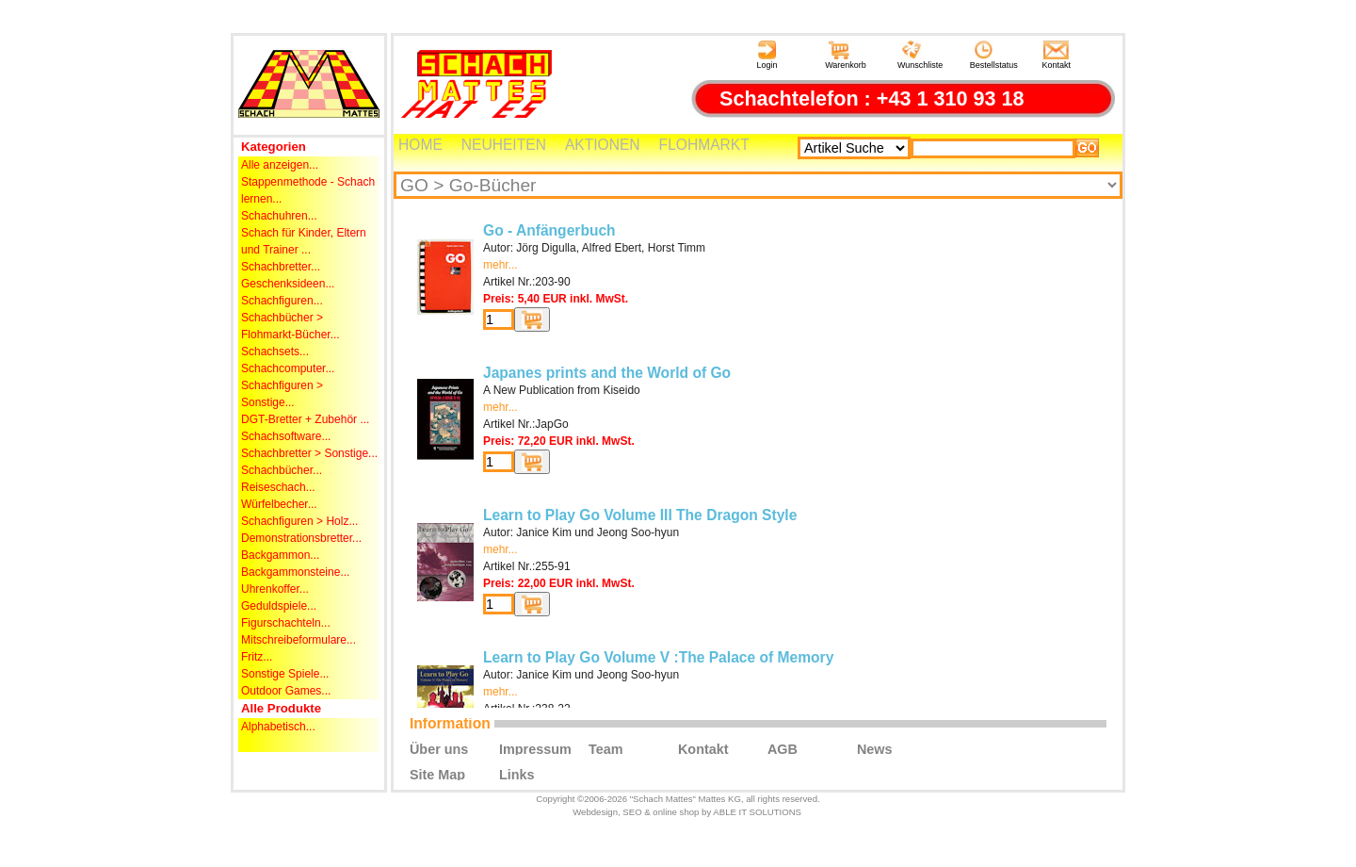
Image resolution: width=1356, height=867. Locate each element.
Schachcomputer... (287, 368)
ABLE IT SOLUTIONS (757, 812)
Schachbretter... (280, 266)
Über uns (439, 748)
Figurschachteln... (286, 623)
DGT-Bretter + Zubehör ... (305, 419)
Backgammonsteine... (295, 572)
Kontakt (1057, 55)
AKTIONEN (602, 145)
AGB (782, 748)
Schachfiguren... (282, 300)
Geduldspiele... (278, 606)
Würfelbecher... (279, 504)
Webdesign (595, 812)
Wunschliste (920, 55)
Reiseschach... (278, 487)
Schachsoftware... (286, 436)
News (875, 748)
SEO (631, 812)
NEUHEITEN (503, 145)
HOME (420, 145)
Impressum (535, 748)
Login (766, 55)
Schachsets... (275, 351)
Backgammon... (280, 555)
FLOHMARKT (704, 145)
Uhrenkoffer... (275, 589)
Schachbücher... (281, 470)
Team (606, 748)
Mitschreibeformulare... (298, 639)
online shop (676, 812)
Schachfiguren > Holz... (299, 521)
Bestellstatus (994, 55)
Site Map (437, 773)
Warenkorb (845, 55)
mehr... (500, 264)
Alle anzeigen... (279, 165)
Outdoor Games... (286, 690)
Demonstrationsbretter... (301, 538)
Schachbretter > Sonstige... (309, 453)
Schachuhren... (279, 215)
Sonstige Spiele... (285, 673)
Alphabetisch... (278, 726)
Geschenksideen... (287, 283)
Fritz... (256, 656)
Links (517, 773)
